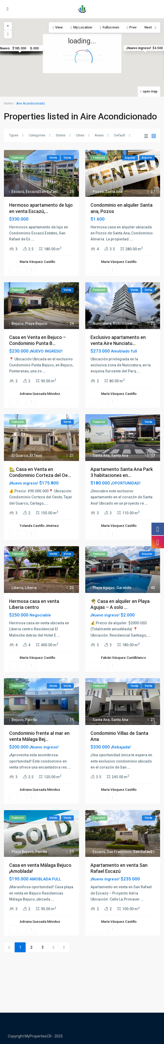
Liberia (17, 588)
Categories (37, 135)
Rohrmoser (123, 323)
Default (119, 135)
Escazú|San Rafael (42, 191)
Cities (80, 135)
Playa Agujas (104, 588)
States (60, 135)
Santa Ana (113, 191)
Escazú (18, 191)
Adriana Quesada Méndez (40, 394)
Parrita (31, 720)
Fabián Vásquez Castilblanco (123, 658)
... (32, 239)
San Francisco (119, 852)
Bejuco (18, 323)
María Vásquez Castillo (37, 262)
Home (8, 103)
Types (13, 135)
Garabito (123, 588)
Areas (99, 135)
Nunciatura (102, 323)
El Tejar (36, 455)
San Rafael (142, 852)
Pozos (98, 191)
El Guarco (20, 455)
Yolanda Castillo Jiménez (39, 526)
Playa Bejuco (36, 323)
